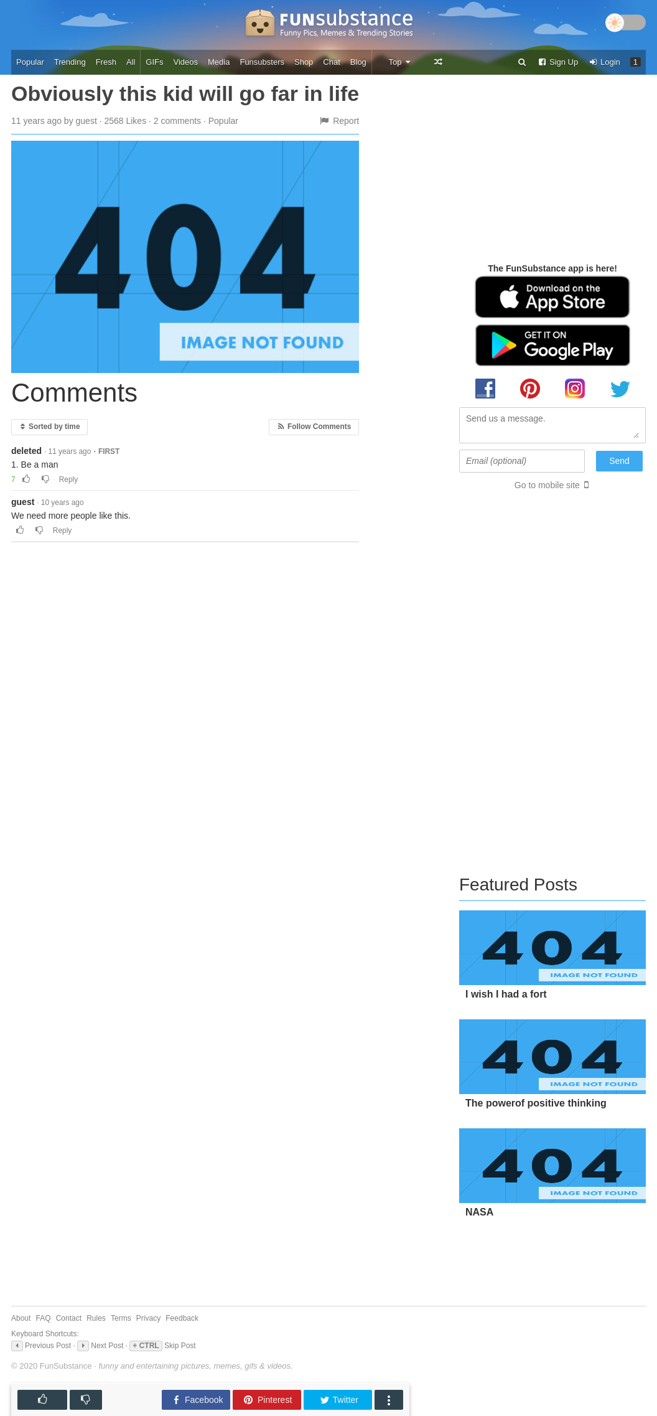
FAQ (43, 1318)
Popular (30, 62)
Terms (121, 1318)
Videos (186, 62)
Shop (303, 62)
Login (604, 62)
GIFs (154, 62)
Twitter (338, 1400)
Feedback (181, 1318)
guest (22, 502)
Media (219, 62)
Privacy (148, 1318)
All (130, 62)
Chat (331, 62)
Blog (358, 62)
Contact (69, 1318)
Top (399, 62)
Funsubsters (262, 62)
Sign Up (557, 62)
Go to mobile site (547, 485)
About (20, 1318)
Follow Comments (314, 426)
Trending (70, 62)
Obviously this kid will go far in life (185, 93)
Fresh (106, 62)
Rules (96, 1318)
